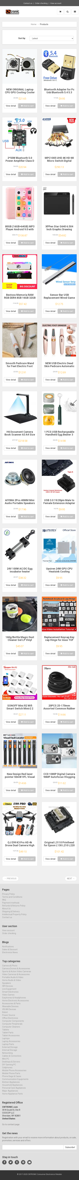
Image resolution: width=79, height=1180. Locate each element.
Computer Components (13, 1023)
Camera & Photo (9, 968)
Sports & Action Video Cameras (16, 974)
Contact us (27, 3)
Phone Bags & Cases (11, 1079)
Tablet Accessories (11, 1038)
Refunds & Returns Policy (13, 908)
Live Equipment (9, 991)
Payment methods (10, 905)
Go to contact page (11, 1127)
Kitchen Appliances (11, 1084)
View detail (11, 106)
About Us (6, 911)
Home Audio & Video (11, 983)
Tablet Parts (7, 1035)
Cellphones (7, 1070)
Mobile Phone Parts (11, 1076)
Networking (7, 1055)
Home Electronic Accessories (15, 1003)
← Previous (10, 878)
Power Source (8, 1018)
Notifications (8, 949)
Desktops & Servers (11, 1064)
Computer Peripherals (12, 1026)
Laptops (6, 1041)
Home (33, 24)
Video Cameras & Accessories (16, 977)
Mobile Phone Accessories (14, 1073)
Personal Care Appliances (14, 1090)
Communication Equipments (15, 1082)
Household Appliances (12, 1087)
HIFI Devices (7, 988)
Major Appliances (10, 1093)
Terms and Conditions (12, 899)
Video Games (8, 997)
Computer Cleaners (11, 1029)
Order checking (41, 3)
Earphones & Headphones (14, 1000)
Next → (71, 878)
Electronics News (10, 955)
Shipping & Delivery (11, 914)
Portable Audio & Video (12, 980)
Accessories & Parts (11, 1006)
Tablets (5, 1032)
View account (55, 3)
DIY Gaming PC (9, 1067)
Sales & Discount (9, 952)
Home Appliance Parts (12, 1096)
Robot (5, 1015)
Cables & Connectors (11, 1058)
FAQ (4, 902)
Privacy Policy (8, 896)
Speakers (6, 986)
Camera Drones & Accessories (16, 971)
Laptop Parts (8, 1047)
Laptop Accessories (11, 1044)
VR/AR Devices (9, 1012)
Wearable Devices (10, 1009)
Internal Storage (9, 1052)
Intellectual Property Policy (14, 917)
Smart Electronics (10, 994)
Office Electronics (10, 1020)
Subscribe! (70, 1150)
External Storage (10, 1050)
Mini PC (5, 1061)
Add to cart (27, 106)
